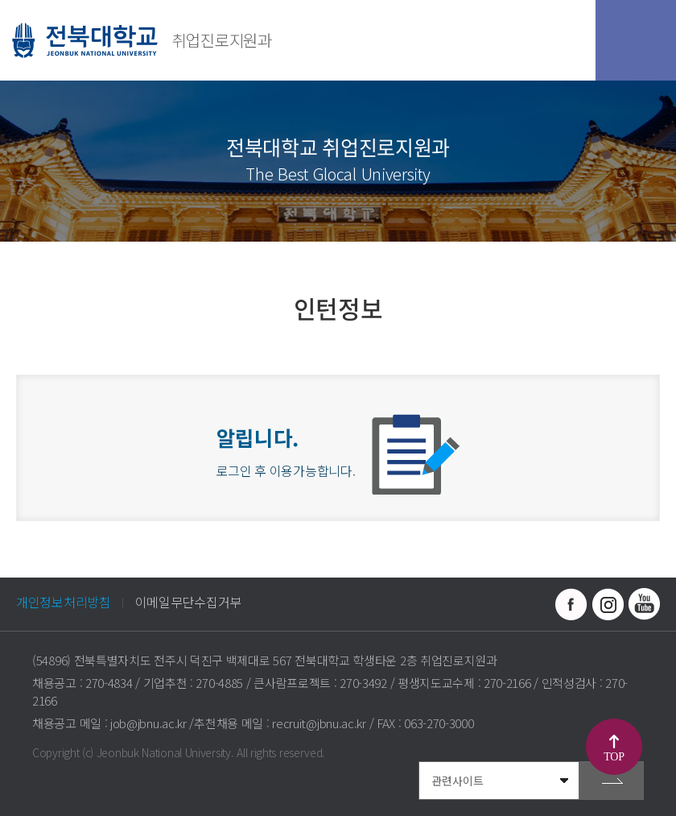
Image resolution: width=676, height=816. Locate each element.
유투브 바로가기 (644, 604)
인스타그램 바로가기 (608, 604)
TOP (614, 757)
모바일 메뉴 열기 (636, 40)
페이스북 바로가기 (571, 604)
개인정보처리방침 (63, 601)
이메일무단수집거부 (188, 601)
